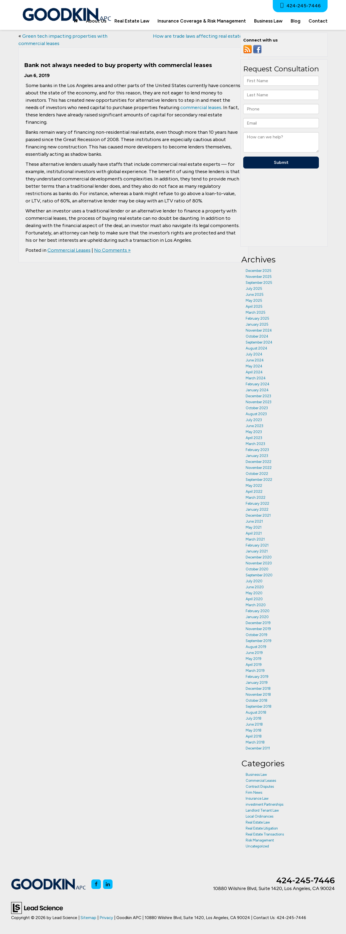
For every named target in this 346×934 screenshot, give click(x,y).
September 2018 (258, 706)
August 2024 (256, 348)
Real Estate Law (258, 822)
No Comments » (112, 250)
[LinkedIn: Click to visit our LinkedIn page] (107, 884)
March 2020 (256, 605)
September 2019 (258, 641)
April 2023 (254, 438)
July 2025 (254, 289)
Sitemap (88, 917)
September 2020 (259, 575)
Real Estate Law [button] (131, 21)
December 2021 (258, 515)
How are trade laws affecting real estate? (199, 36)
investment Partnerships (264, 804)
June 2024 (255, 360)
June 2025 (255, 295)
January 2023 (257, 456)
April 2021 (254, 533)
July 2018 (253, 718)
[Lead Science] (37, 908)
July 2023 (254, 420)
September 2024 (259, 342)
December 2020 (259, 557)
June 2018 (254, 724)
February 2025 (257, 318)
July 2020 (254, 581)
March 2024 (256, 378)
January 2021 (257, 551)
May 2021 (253, 527)
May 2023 (254, 432)
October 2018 (256, 700)
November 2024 (259, 330)
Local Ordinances (259, 816)
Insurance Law (257, 798)
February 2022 (257, 503)
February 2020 (258, 611)
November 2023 (258, 402)
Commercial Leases (69, 250)
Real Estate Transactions (265, 834)
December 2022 (258, 462)
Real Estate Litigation (262, 828)
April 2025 (254, 306)
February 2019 (257, 677)
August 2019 (256, 647)
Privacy (106, 917)
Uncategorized (257, 846)
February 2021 (257, 545)
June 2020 (255, 587)
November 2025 (259, 277)
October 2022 (257, 474)
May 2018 (253, 730)
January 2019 (257, 683)
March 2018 (255, 742)
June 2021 (254, 521)
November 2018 (258, 694)
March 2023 (255, 444)
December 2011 (258, 748)
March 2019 (255, 671)
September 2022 (259, 480)
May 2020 (254, 593)
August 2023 (256, 414)
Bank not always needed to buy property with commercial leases (118, 65)
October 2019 (256, 635)
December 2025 (258, 271)
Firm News (254, 792)
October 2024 (257, 336)
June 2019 (254, 653)
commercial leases (200, 107)
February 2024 (258, 384)
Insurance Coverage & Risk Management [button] (202, 21)
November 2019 (258, 629)
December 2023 (258, 396)
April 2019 (254, 665)
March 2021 (255, 539)
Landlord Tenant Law (262, 810)
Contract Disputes (260, 786)
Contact (318, 21)
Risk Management (260, 840)
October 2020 (257, 569)
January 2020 (257, 617)
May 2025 (254, 300)
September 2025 (259, 283)
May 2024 (254, 366)
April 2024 (254, 372)
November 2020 (259, 563)
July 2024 (254, 354)
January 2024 (257, 390)
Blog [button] (295, 21)
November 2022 (259, 468)
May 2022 (254, 486)
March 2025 (255, 312)
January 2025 (257, 324)
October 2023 (257, 408)
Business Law (256, 775)
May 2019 (253, 659)
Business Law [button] (268, 21)
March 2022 (255, 497)
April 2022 (254, 492)
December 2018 (258, 689)
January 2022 (257, 509)
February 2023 (257, 450)
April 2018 (254, 736)
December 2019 (258, 623)
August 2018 (256, 712)
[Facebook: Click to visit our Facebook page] (96, 884)
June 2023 (254, 426)
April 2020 (254, 599)
